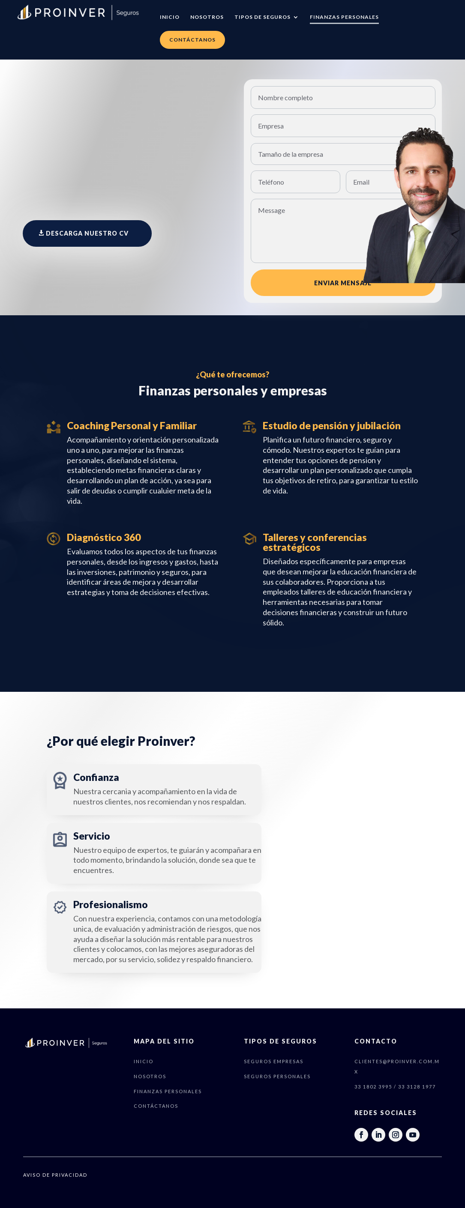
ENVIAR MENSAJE (343, 283)
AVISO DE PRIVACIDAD (55, 1175)
